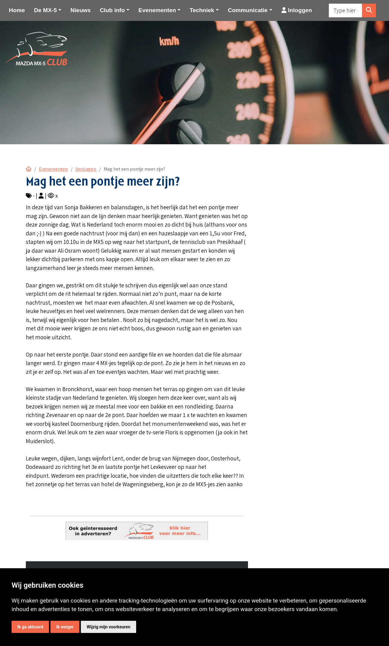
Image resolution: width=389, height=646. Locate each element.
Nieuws (81, 10)
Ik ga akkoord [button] (30, 626)
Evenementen (53, 169)
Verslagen (85, 169)
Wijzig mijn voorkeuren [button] (108, 626)
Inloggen (296, 10)
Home (17, 10)
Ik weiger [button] (65, 626)
